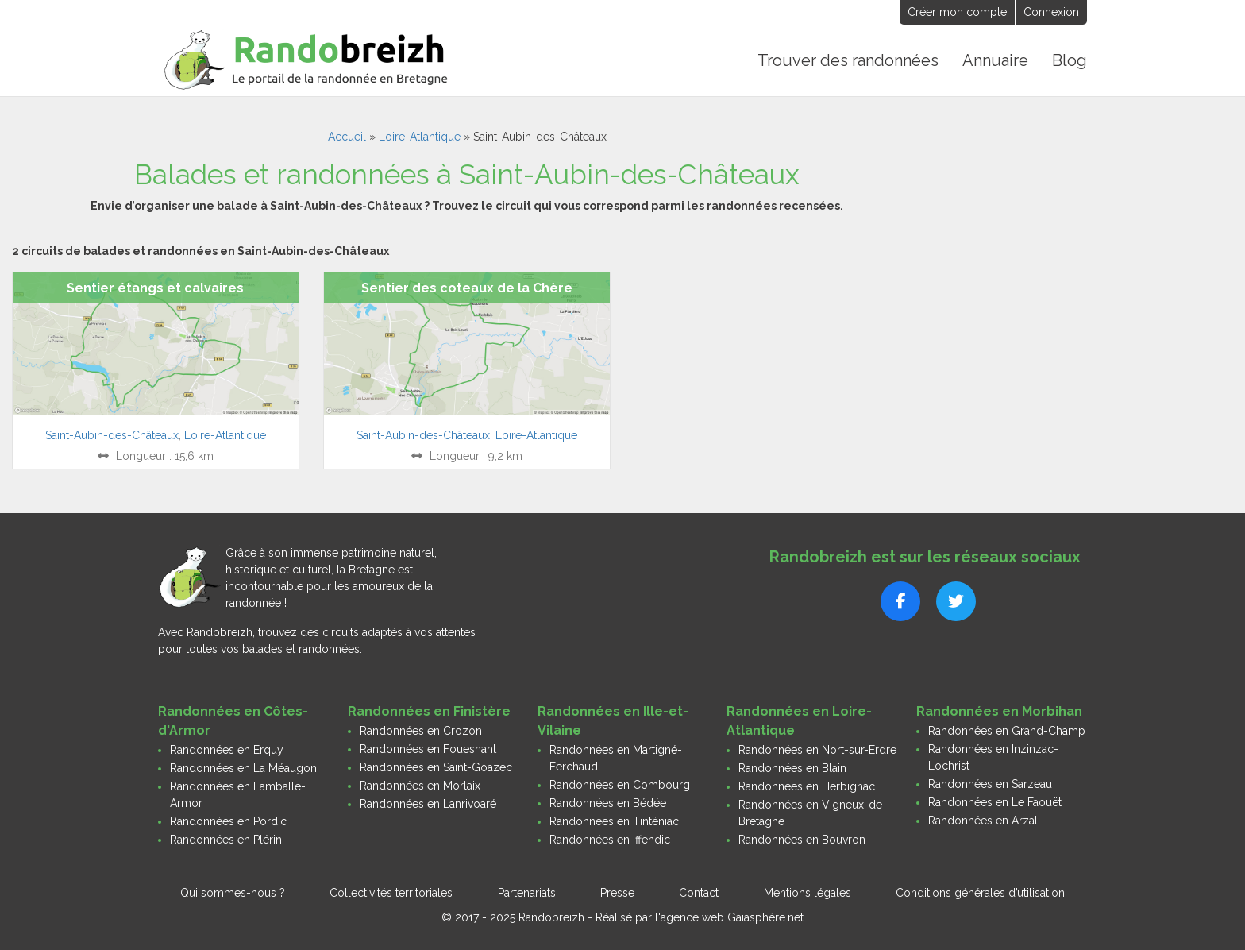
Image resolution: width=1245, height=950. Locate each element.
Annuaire (995, 60)
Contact (699, 892)
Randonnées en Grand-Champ (1006, 730)
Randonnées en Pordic (228, 821)
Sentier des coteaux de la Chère (466, 287)
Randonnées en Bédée (607, 803)
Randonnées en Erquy (226, 749)
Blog (1069, 60)
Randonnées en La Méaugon (243, 768)
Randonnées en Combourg (619, 784)
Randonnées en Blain (792, 768)
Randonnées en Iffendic (609, 839)
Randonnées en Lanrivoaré (428, 803)
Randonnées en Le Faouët (995, 802)
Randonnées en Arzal (983, 820)
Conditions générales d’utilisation (980, 892)
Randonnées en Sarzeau (990, 784)
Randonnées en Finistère (429, 711)
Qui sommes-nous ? (232, 892)
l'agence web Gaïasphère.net (729, 917)
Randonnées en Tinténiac (614, 821)
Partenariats (527, 892)
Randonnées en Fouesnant (428, 749)
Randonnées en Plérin (226, 839)
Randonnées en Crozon (421, 730)
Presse (617, 892)
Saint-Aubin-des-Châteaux (112, 435)
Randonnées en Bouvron (801, 839)
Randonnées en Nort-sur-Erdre (817, 749)
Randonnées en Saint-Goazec (436, 767)
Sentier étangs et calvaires (155, 287)
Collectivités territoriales (391, 892)
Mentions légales (807, 892)
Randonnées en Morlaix (420, 785)
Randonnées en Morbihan (999, 711)
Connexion (1051, 12)
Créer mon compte (957, 12)
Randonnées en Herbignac (806, 786)
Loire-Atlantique (420, 136)
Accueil (347, 136)
